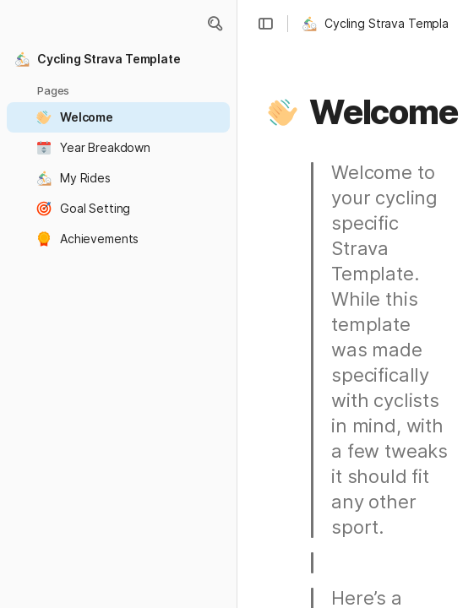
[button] (214, 23)
